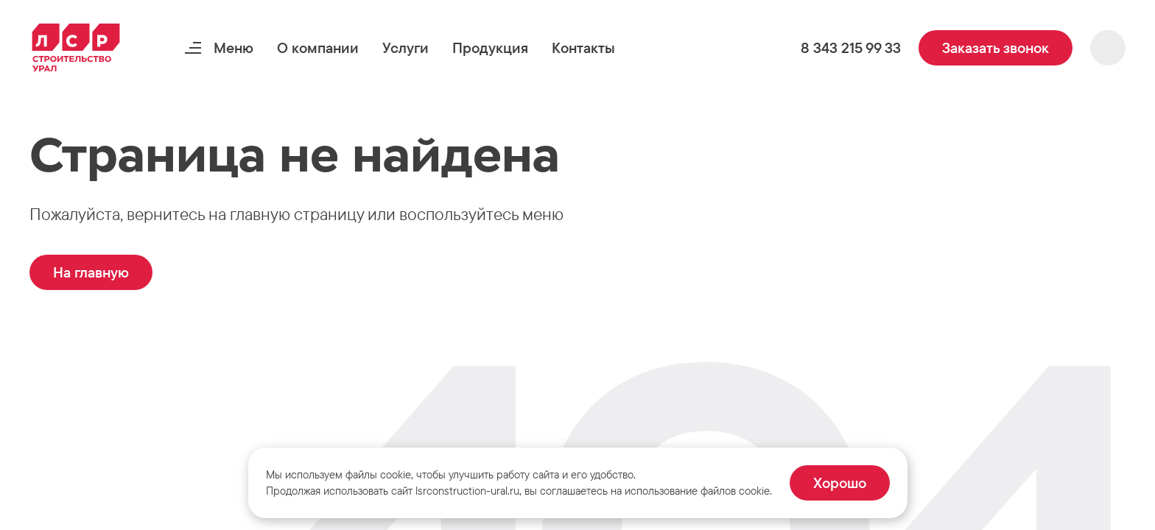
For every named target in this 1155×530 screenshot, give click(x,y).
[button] (318, 48)
